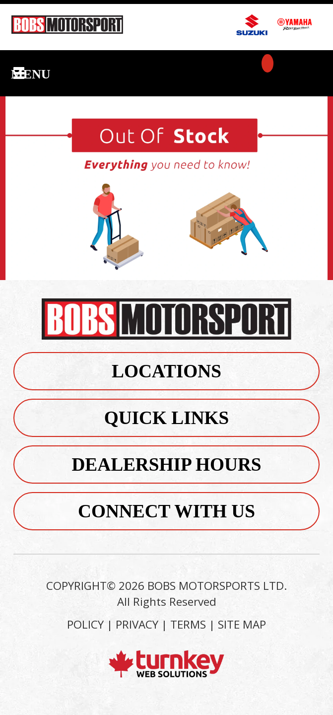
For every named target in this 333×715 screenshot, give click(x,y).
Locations (166, 371)
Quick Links (166, 418)
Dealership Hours (166, 464)
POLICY (85, 624)
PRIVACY (137, 624)
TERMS (188, 624)
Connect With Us (166, 511)
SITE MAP (242, 624)
